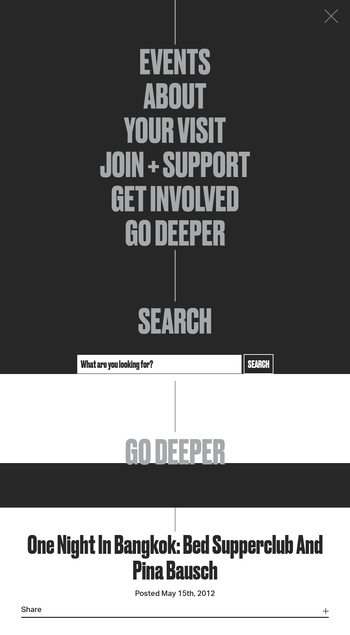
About (175, 95)
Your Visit (175, 130)
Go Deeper (175, 232)
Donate (290, 18)
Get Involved (175, 198)
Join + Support (175, 164)
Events (175, 61)
